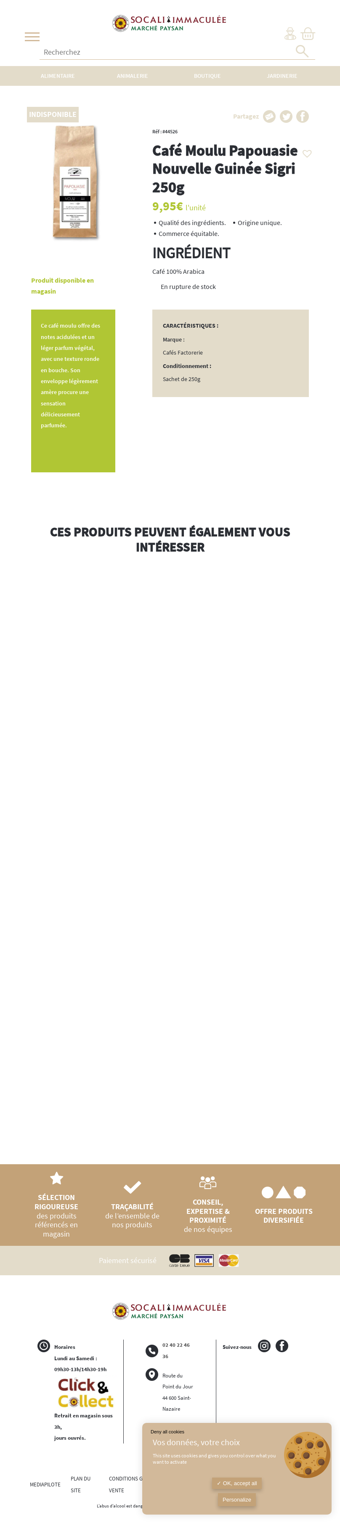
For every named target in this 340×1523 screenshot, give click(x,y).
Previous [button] (31, 853)
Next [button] (308, 862)
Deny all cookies (167, 1431)
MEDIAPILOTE (45, 1484)
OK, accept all (237, 1483)
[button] (305, 151)
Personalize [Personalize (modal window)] (237, 1500)
